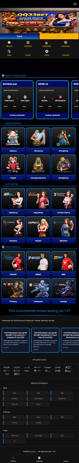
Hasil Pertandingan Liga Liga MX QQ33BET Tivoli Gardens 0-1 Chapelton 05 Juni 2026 (15, 335)
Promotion (65, 53)
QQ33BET (32, 451)
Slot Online (28, 44)
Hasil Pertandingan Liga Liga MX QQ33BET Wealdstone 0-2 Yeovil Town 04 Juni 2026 (45, 335)
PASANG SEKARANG (17, 115)
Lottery (46, 53)
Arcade (28, 53)
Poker (9, 53)
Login (59, 36)
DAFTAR (13, 459)
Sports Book (47, 44)
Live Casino (65, 44)
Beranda (9, 44)
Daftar (19, 36)
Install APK (39, 459)
